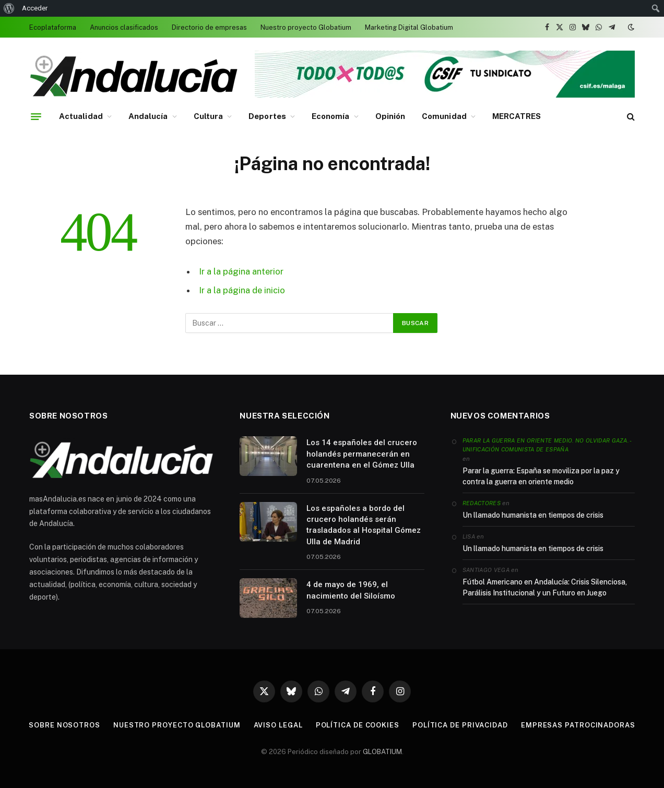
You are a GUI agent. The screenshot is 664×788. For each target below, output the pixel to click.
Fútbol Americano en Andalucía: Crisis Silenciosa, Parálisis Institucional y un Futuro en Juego (545, 587)
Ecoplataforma (52, 27)
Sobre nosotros (64, 725)
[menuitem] (9, 8)
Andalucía (148, 116)
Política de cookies (357, 725)
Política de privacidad (460, 725)
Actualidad (81, 116)
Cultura (208, 116)
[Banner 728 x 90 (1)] (445, 95)
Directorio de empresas (209, 27)
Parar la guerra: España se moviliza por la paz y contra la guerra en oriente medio (541, 476)
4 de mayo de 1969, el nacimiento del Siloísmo (350, 590)
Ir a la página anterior (241, 271)
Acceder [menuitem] (35, 8)
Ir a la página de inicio (242, 290)
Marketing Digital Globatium (409, 27)
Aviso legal (278, 725)
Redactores (482, 503)
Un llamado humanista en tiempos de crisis (533, 515)
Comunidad (444, 116)
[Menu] (36, 116)
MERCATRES (516, 116)
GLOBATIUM (382, 752)
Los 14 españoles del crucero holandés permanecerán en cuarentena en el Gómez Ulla (361, 454)
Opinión (390, 116)
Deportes (267, 116)
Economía (331, 116)
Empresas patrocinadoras (578, 725)
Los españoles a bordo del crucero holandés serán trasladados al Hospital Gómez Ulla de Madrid (363, 525)
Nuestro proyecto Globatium (305, 27)
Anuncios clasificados (124, 27)
